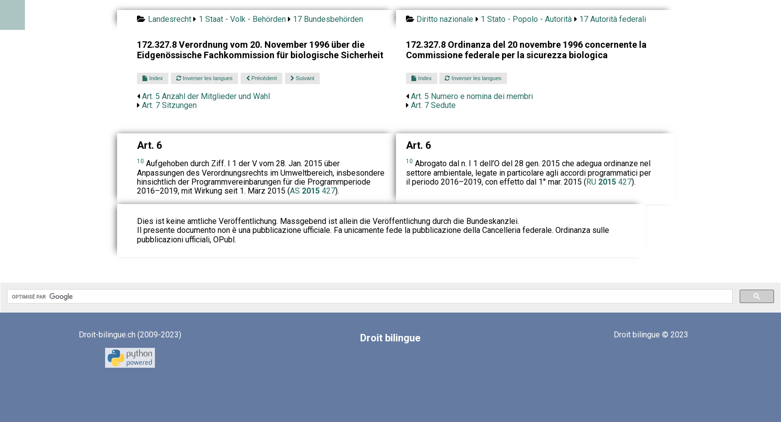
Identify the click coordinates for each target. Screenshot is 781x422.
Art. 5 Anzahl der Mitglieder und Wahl (206, 96)
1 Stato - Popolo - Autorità (526, 19)
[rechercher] (369, 296)
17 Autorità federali (612, 19)
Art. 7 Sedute (433, 105)
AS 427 (312, 191)
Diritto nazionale (444, 19)
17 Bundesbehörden (328, 19)
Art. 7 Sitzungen (169, 105)
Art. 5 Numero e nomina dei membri (472, 96)
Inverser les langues (204, 78)
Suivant (302, 78)
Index (152, 78)
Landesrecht (169, 19)
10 (140, 161)
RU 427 (609, 182)
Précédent (261, 78)
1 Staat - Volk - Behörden (242, 19)
